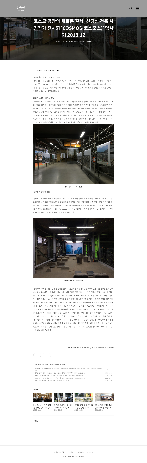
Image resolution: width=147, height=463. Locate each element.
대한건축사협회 (59, 452)
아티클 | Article (39, 364)
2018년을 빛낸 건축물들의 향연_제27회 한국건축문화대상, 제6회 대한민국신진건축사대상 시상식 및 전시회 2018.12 (68, 368)
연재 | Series (50, 364)
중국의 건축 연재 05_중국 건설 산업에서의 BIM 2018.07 (51, 381)
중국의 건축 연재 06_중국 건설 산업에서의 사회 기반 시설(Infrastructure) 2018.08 (59, 375)
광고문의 (90, 452)
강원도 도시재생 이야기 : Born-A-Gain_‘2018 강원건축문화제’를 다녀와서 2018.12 (59, 373)
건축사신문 (71, 452)
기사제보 (81, 452)
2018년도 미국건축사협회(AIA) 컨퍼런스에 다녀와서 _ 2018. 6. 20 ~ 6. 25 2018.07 (59, 378)
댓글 (35, 421)
